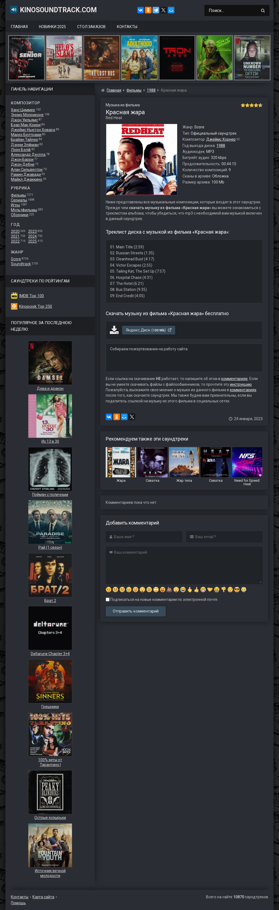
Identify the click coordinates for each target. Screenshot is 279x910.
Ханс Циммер (23, 110)
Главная (19, 27)
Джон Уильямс (24, 120)
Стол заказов (91, 27)
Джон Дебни (22, 164)
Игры (15, 205)
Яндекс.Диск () (149, 330)
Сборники (19, 215)
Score (16, 259)
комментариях (234, 378)
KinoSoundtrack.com (53, 9)
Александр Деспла (28, 154)
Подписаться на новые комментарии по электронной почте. (162, 599)
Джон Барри (22, 159)
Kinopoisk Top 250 (35, 306)
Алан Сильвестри (27, 169)
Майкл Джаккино (26, 179)
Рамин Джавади (26, 174)
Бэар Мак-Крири (26, 125)
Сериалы (19, 200)
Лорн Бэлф (21, 149)
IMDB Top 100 (31, 295)
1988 (220, 145)
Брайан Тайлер (24, 139)
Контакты (127, 27)
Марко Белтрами (26, 134)
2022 (15, 241)
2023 (32, 231)
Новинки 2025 (52, 27)
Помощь (18, 903)
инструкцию (241, 384)
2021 (15, 236)
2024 (32, 236)
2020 (15, 231)
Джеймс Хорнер (221, 139)
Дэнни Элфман (25, 145)
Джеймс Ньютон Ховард (33, 130)
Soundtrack (21, 264)
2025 (32, 241)
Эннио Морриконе (27, 115)
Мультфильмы (24, 210)
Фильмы (18, 195)
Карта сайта (43, 897)
